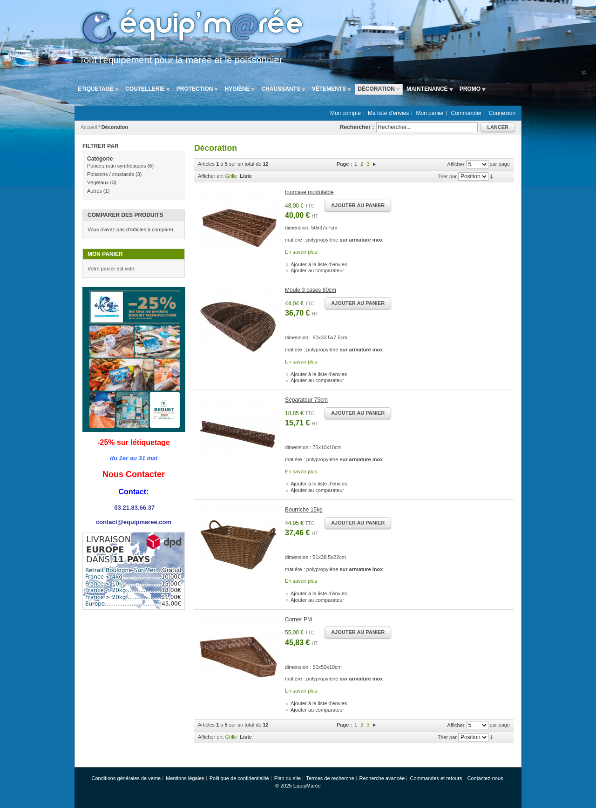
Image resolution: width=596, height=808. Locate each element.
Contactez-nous (485, 778)
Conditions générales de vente (126, 778)
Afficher (455, 164)
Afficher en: (211, 176)
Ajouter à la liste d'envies (319, 264)
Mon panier (430, 113)
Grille (231, 176)
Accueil (89, 127)
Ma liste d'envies (388, 113)
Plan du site (287, 778)
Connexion (502, 113)
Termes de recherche (330, 778)
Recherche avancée (382, 778)
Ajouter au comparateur (317, 270)
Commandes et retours (436, 778)
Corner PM (298, 619)
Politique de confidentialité (239, 778)
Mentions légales (185, 778)
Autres (94, 191)
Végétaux (97, 182)
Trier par (447, 176)
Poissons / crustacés (110, 174)
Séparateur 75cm (306, 400)
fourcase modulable (309, 192)
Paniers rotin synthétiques (116, 165)
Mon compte (345, 113)
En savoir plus (301, 252)
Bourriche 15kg (304, 509)
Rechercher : (357, 127)
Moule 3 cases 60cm (310, 290)
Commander (466, 113)
